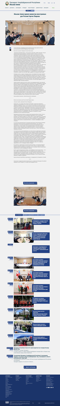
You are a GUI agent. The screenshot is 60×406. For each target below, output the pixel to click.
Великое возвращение (8, 387)
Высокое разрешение (29, 183)
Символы (7, 382)
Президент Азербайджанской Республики (25, 2)
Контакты (37, 381)
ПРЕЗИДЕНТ (24, 7)
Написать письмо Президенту (50, 377)
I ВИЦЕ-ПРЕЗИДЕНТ (31, 7)
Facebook (50, 4)
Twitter (52, 4)
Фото (45, 2)
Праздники (7, 383)
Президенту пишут (48, 378)
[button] (14, 196)
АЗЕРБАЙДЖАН (18, 7)
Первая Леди (17, 380)
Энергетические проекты (9, 389)
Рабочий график (18, 378)
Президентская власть (18, 377)
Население (7, 380)
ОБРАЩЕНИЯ (46, 7)
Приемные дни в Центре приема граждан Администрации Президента (49, 380)
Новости (27, 380)
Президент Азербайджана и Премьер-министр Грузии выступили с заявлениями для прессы (40, 248)
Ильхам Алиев (15, 5)
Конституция (7, 381)
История (7, 378)
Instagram (47, 4)
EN (54, 2)
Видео (49, 2)
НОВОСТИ (6, 7)
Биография (17, 379)
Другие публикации (31, 367)
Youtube (49, 4)
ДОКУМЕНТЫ (12, 7)
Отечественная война (8, 386)
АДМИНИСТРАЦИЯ (39, 7)
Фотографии (27, 381)
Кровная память (8, 388)
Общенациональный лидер (9, 377)
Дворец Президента (38, 380)
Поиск (53, 7)
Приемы (32, 10)
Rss (54, 4)
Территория (7, 379)
